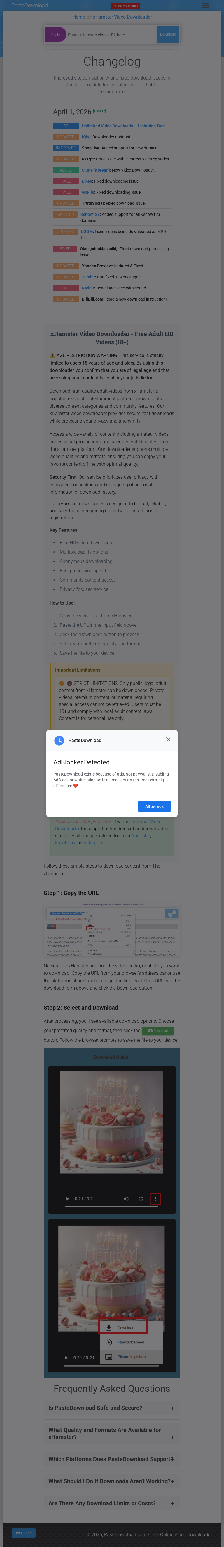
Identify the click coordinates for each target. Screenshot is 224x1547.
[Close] (168, 739)
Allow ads (154, 806)
